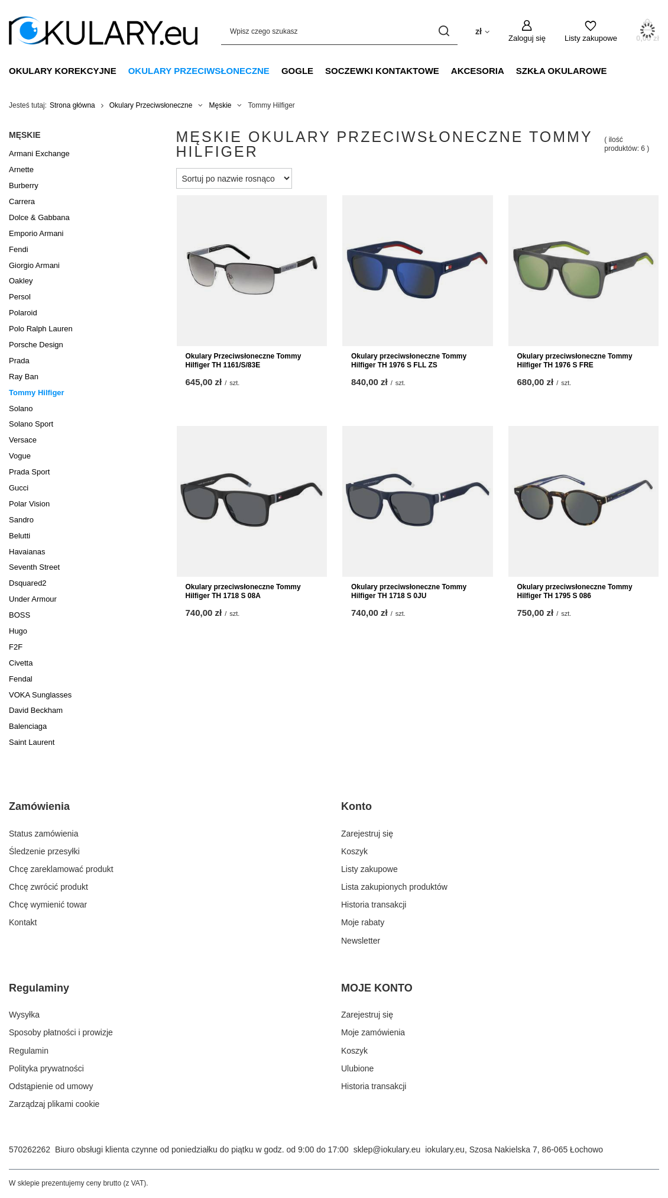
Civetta (21, 662)
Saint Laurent (31, 742)
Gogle (297, 71)
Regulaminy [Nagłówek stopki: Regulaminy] (39, 988)
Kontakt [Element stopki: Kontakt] (23, 922)
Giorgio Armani (34, 265)
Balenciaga (28, 726)
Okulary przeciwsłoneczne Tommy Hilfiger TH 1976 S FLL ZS (408, 361)
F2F (15, 646)
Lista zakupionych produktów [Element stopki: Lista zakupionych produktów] (394, 887)
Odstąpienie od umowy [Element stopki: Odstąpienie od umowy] (51, 1086)
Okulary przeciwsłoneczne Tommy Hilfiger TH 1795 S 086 (575, 591)
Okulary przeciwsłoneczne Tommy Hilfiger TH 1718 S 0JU (408, 591)
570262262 (29, 1149)
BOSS (19, 615)
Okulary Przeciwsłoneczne (199, 71)
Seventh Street (34, 567)
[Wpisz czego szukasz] (339, 31)
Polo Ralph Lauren (41, 328)
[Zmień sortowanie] (234, 178)
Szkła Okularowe (561, 71)
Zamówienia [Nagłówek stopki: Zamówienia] (39, 806)
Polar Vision (29, 503)
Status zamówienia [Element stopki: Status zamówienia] (44, 833)
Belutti (19, 535)
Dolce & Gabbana (39, 217)
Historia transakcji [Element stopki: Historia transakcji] (373, 904)
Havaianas (27, 551)
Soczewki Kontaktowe (382, 71)
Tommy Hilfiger (36, 392)
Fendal (21, 678)
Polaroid (23, 312)
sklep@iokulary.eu (387, 1149)
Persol (20, 296)
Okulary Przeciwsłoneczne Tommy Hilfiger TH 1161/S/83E (243, 361)
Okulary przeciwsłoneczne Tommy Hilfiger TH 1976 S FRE (575, 361)
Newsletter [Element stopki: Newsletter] (360, 940)
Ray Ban (23, 376)
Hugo (18, 631)
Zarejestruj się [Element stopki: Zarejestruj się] (367, 833)
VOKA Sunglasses (40, 694)
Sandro (21, 519)
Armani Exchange (39, 153)
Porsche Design (36, 344)
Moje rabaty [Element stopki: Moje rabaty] (362, 922)
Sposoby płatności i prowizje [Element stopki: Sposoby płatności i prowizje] (61, 1032)
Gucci (18, 487)
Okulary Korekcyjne (62, 71)
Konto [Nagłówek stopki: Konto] (356, 806)
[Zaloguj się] (527, 31)
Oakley (21, 280)
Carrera (22, 201)
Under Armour (33, 599)
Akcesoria (477, 71)
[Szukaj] (444, 31)
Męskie (220, 105)
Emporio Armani (36, 233)
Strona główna (72, 105)
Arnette (21, 169)
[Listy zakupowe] (591, 31)
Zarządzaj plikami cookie (54, 1104)
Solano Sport (31, 423)
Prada (19, 360)
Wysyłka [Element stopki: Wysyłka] (24, 1014)
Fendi (18, 249)
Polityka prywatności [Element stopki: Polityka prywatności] (46, 1068)
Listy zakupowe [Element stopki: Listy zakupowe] (369, 869)
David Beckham (36, 710)
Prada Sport (29, 471)
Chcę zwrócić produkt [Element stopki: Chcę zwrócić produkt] (48, 887)
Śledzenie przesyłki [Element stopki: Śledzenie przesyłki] (44, 851)
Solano (21, 408)
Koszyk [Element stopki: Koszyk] (354, 851)
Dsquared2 (28, 583)
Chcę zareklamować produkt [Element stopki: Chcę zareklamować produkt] (61, 869)
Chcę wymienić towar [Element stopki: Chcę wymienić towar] (48, 904)
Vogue (20, 455)
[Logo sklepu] (103, 30)
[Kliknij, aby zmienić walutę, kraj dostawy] (482, 30)
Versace (23, 439)
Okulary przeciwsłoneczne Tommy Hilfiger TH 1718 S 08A (243, 591)
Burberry (23, 185)
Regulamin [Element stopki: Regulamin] (28, 1050)
